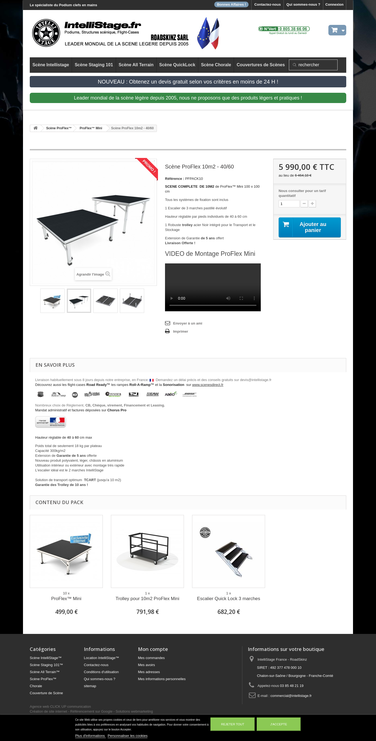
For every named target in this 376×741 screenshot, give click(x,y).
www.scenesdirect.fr (207, 385)
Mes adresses (149, 672)
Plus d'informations (90, 736)
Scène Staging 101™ (46, 665)
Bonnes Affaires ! (231, 4)
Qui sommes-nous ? (303, 4)
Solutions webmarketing (134, 711)
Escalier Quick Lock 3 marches (228, 598)
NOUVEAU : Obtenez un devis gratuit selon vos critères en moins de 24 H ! (188, 82)
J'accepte (278, 724)
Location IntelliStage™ (101, 658)
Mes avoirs (146, 665)
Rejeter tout (232, 724)
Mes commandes (151, 658)
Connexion (334, 4)
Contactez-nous (267, 4)
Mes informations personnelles (162, 679)
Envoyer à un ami (187, 323)
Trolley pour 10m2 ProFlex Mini (147, 598)
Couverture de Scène (46, 693)
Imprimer (180, 331)
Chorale (36, 686)
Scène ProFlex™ (43, 679)
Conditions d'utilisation (101, 672)
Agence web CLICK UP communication (60, 706)
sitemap (90, 686)
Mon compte (153, 649)
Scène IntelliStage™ (46, 658)
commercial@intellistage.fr (291, 696)
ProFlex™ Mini (66, 598)
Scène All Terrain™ (45, 672)
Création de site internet (48, 711)
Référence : (174, 179)
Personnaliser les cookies (127, 736)
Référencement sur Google (91, 711)
